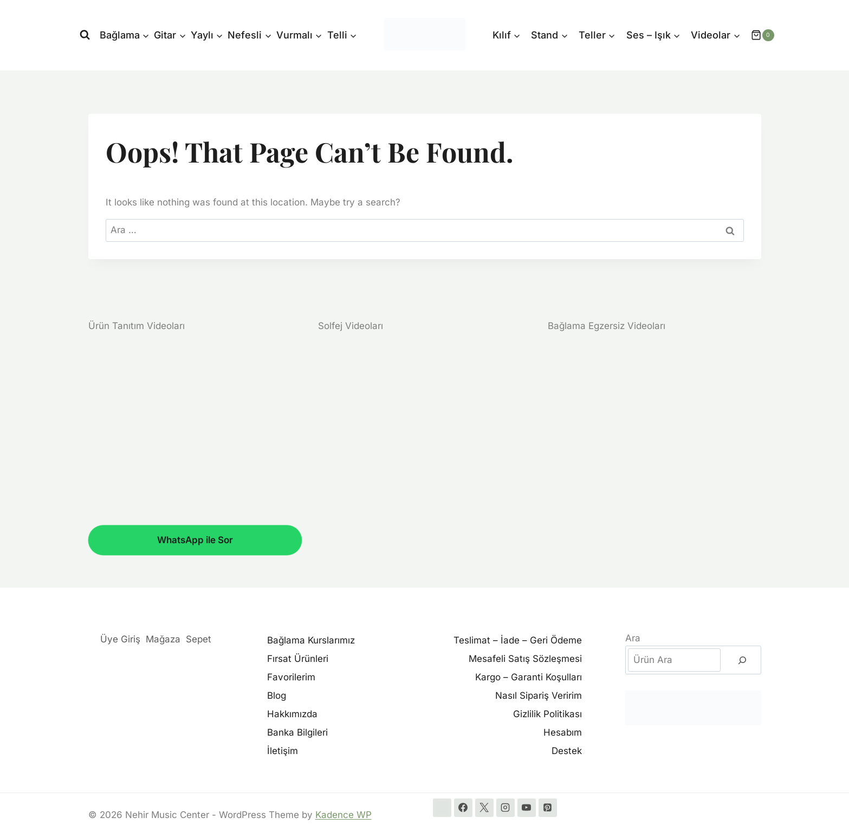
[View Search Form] (84, 34)
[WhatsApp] (442, 808)
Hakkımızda (292, 714)
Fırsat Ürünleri (297, 658)
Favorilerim (291, 677)
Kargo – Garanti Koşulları (528, 677)
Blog (276, 695)
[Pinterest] (548, 808)
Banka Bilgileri (297, 732)
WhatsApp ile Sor (195, 540)
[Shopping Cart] (757, 35)
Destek (567, 750)
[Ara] (742, 660)
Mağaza (163, 639)
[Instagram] (505, 808)
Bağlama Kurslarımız (311, 640)
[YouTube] (526, 808)
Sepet (198, 639)
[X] (484, 808)
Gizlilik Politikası (547, 714)
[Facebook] (463, 808)
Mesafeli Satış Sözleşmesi (525, 658)
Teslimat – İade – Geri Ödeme (517, 640)
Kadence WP (343, 814)
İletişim (282, 750)
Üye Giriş (120, 639)
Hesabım (562, 732)
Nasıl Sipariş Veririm (538, 695)
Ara (632, 638)
